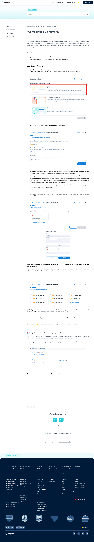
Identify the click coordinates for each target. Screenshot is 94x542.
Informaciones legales (80, 483)
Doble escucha (40, 502)
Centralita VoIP (23, 473)
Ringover (43, 26)
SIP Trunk (22, 493)
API (62, 493)
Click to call (39, 487)
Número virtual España (10, 498)
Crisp (63, 481)
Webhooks (64, 496)
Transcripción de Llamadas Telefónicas (26, 484)
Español (85, 527)
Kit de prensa (78, 477)
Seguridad (77, 481)
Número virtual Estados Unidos (12, 502)
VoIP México (23, 491)
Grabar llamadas (40, 508)
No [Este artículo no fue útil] (61, 420)
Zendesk (64, 471)
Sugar (63, 485)
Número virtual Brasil (10, 506)
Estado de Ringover (13, 455)
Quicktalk (22, 501)
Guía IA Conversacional (11, 493)
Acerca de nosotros (79, 471)
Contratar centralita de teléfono (12, 485)
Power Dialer (40, 481)
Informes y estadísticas (42, 500)
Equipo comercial (53, 468)
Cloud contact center (53, 475)
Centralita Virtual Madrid (11, 483)
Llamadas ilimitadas (41, 489)
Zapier (63, 487)
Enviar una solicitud (57, 2)
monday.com (64, 489)
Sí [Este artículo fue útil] (54, 420)
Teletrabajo (51, 479)
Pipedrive (64, 479)
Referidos (77, 475)
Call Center (22, 475)
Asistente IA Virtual (10, 473)
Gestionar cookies (79, 493)
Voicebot (8, 471)
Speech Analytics (9, 487)
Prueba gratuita (88, 2)
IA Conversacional (10, 468)
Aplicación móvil (23, 468)
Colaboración (52, 481)
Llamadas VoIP (23, 479)
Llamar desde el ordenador (55, 477)
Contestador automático (42, 493)
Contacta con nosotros (80, 468)
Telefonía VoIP (40, 479)
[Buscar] (58, 14)
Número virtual (40, 485)
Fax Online (8, 491)
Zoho (63, 477)
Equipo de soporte (53, 471)
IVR (38, 483)
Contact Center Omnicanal (26, 489)
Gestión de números (52, 26)
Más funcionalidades (41, 510)
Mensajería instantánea (42, 477)
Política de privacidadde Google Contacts (79, 488)
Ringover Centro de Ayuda (33, 26)
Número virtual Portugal (11, 500)
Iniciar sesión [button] (71, 2)
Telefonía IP (22, 477)
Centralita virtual (23, 471)
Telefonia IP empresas (42, 468)
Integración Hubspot (66, 473)
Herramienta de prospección (12, 477)
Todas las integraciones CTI (68, 491)
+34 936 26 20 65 (80, 500)
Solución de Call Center (54, 473)
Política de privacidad (79, 485)
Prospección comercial (11, 479)
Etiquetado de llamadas (42, 496)
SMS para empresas (41, 491)
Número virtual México (11, 504)
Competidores (23, 497)
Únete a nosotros (78, 473)
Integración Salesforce (67, 468)
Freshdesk (64, 475)
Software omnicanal (41, 498)
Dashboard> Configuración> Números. (49, 70)
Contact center (9, 489)
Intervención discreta (41, 504)
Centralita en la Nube (10, 481)
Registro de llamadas (42, 506)
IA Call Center (9, 475)
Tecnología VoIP (23, 495)
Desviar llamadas (41, 471)
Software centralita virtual (42, 475)
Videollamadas (40, 473)
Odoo (63, 483)
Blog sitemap (23, 499)
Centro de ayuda (78, 491)
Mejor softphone (24, 486)
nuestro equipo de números (47, 311)
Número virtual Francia (10, 496)
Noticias (76, 479)
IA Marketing (23, 481)
